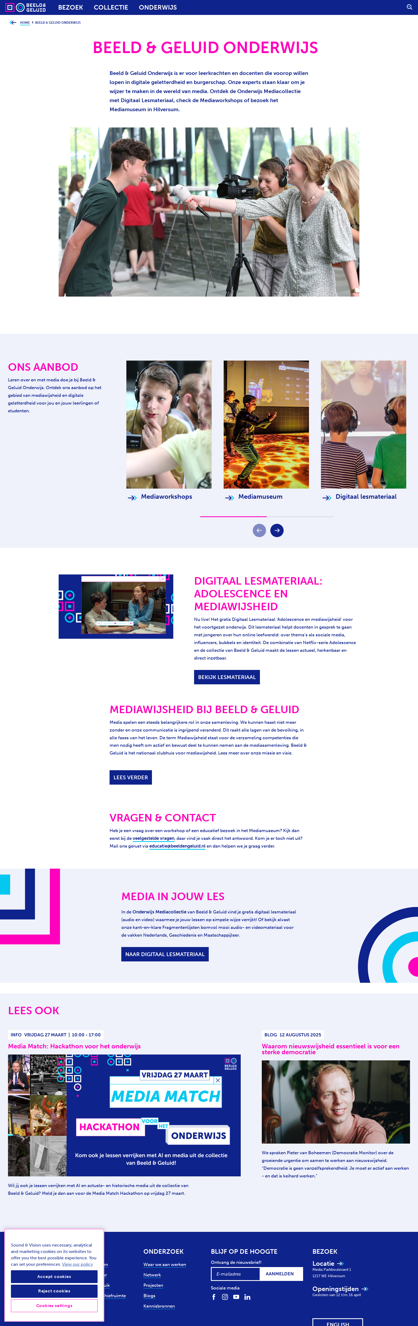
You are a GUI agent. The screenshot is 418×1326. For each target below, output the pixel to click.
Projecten (153, 1285)
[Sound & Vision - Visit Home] (15, 7)
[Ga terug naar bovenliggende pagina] (12, 22)
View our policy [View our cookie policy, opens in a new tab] (77, 1264)
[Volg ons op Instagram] (225, 1296)
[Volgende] (277, 530)
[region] (54, 1275)
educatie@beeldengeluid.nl (177, 846)
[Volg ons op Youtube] (236, 1296)
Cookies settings (54, 1305)
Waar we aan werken (164, 1264)
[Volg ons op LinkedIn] (247, 1296)
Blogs (149, 1295)
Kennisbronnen (159, 1306)
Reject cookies (54, 1290)
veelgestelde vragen (153, 838)
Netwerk (152, 1274)
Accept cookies (54, 1276)
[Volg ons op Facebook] (214, 1296)
